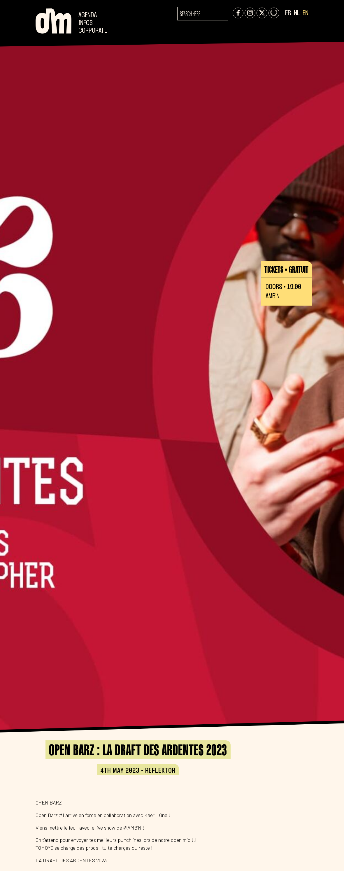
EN (305, 13)
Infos (85, 23)
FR (288, 13)
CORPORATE (92, 30)
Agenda (87, 15)
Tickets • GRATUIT (286, 269)
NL (297, 13)
